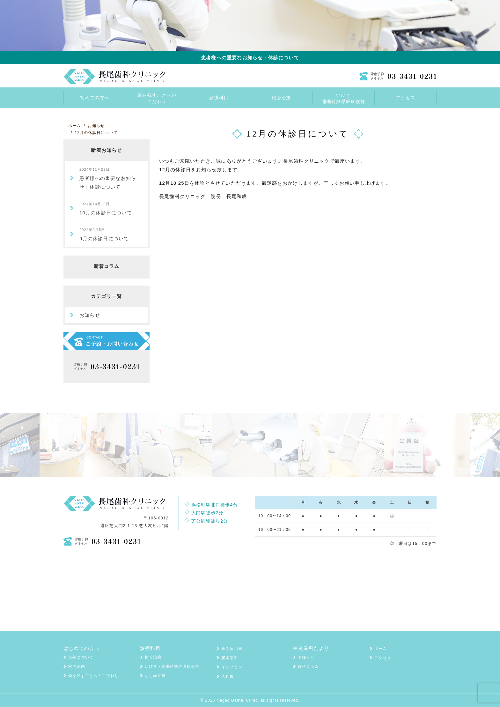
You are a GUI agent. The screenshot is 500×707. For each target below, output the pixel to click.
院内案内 (76, 666)
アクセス (382, 658)
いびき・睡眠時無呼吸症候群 (172, 666)
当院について (80, 657)
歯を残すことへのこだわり (156, 98)
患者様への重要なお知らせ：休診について (250, 57)
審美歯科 (229, 658)
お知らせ (89, 315)
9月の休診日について (104, 234)
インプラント (233, 667)
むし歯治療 (155, 676)
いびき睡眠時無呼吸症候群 (343, 98)
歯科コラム (308, 666)
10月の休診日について (105, 208)
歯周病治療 (231, 648)
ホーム (380, 648)
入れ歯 (227, 676)
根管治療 (153, 657)
